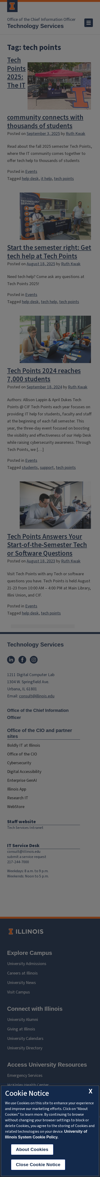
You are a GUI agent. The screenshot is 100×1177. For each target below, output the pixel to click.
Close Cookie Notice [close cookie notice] (38, 1164)
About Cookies (32, 1149)
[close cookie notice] (90, 1091)
